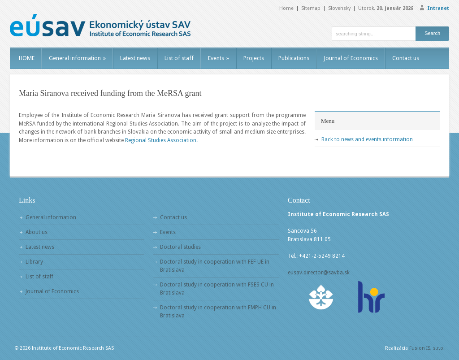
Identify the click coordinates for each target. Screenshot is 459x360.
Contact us (405, 58)
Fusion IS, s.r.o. (427, 348)
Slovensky (339, 8)
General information (77, 58)
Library (34, 262)
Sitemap (310, 8)
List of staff (179, 58)
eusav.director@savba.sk (319, 272)
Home (286, 8)
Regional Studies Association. (161, 140)
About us (37, 232)
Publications (293, 58)
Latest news (135, 58)
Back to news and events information (367, 139)
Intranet (438, 8)
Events (218, 58)
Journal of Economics (351, 58)
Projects (253, 58)
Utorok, (385, 8)
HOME (27, 58)
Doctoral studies (180, 247)
